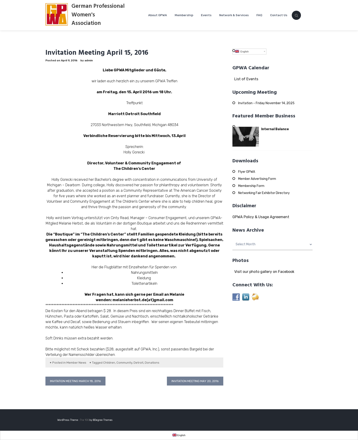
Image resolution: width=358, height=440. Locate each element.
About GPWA (157, 15)
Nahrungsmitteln (144, 272)
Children (109, 362)
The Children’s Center (134, 168)
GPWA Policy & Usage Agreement (260, 217)
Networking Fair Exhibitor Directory (264, 193)
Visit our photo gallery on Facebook (263, 271)
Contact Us (278, 15)
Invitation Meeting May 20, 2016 (195, 381)
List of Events (245, 79)
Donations (152, 362)
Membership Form (251, 186)
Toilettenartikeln (144, 283)
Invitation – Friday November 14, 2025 (266, 103)
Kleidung (144, 278)
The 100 (87, 420)
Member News (76, 362)
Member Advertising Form (257, 179)
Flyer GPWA (246, 172)
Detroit (138, 362)
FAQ (259, 15)
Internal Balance (275, 129)
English (242, 51)
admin (88, 60)
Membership (184, 15)
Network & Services (234, 15)
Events (206, 15)
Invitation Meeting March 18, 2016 (75, 381)
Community (124, 362)
